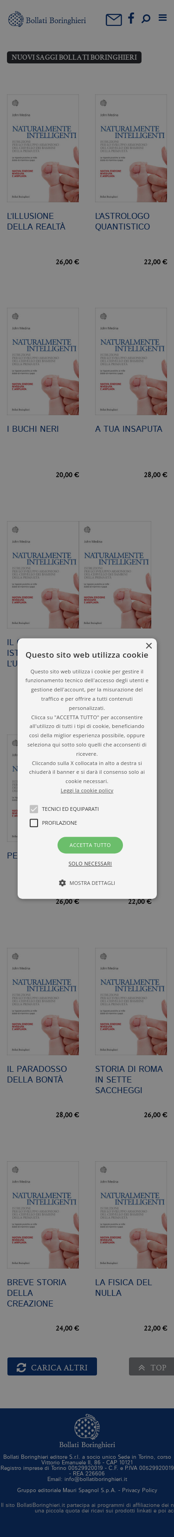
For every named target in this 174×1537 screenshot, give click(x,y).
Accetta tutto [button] (90, 844)
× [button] (148, 646)
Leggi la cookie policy (87, 790)
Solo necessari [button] (90, 863)
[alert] (87, 768)
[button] (87, 768)
